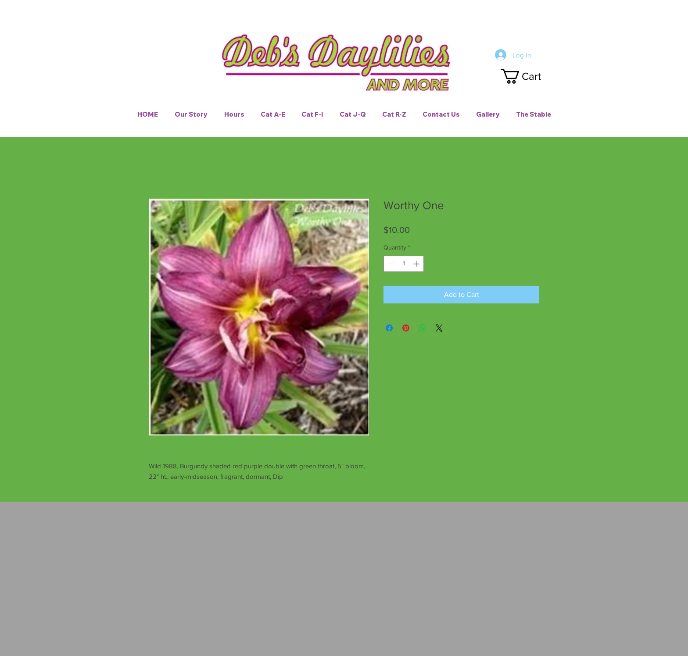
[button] (529, 76)
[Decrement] (390, 263)
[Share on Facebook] (389, 328)
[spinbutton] (404, 263)
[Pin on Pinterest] (406, 328)
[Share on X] (439, 328)
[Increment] (417, 263)
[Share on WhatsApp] (422, 328)
